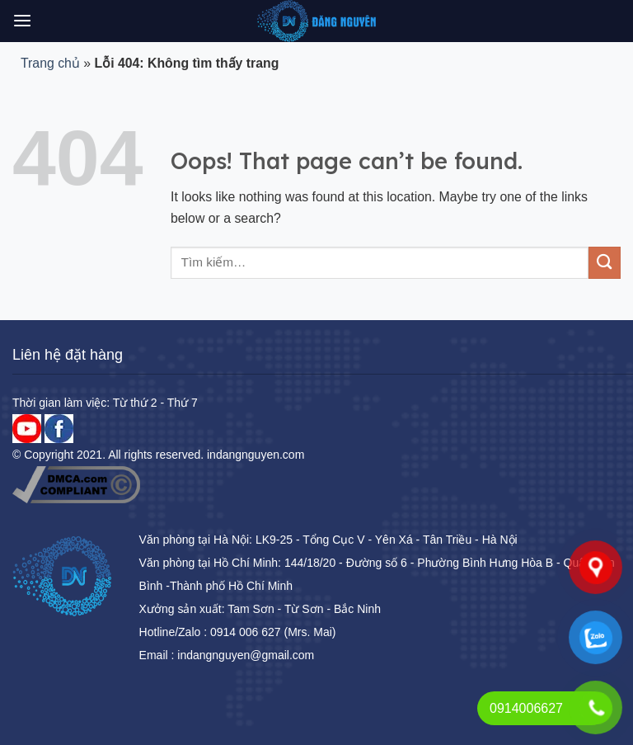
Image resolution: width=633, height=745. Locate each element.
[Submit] (604, 263)
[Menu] (22, 21)
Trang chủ (50, 63)
